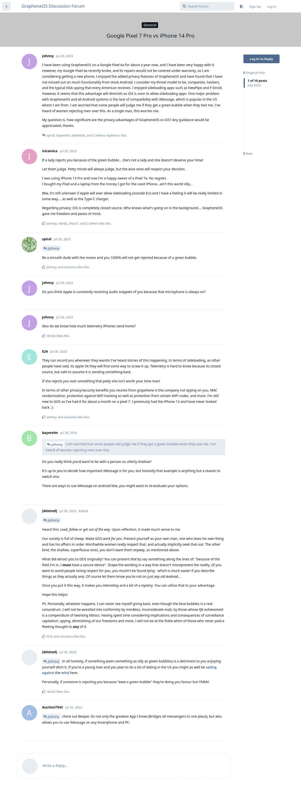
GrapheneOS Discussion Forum (53, 6)
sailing (211, 667)
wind (65, 672)
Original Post (254, 72)
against (48, 672)
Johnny (53, 248)
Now (248, 153)
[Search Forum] (207, 6)
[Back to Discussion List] (6, 6)
